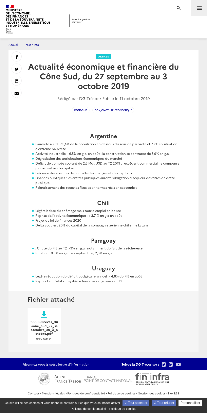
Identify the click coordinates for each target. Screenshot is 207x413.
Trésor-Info (31, 45)
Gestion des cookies (151, 393)
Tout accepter (136, 403)
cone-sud (80, 110)
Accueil (13, 45)
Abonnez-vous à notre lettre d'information (56, 364)
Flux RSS (173, 393)
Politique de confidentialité (86, 393)
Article (103, 56)
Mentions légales (53, 393)
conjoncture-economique (113, 110)
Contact (33, 393)
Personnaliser (190, 403)
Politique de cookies (121, 393)
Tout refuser (164, 403)
